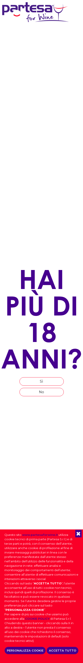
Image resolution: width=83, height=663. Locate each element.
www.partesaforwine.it (40, 534)
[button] (78, 533)
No (41, 392)
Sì (41, 381)
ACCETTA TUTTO (62, 650)
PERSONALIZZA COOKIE (25, 650)
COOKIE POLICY (37, 618)
